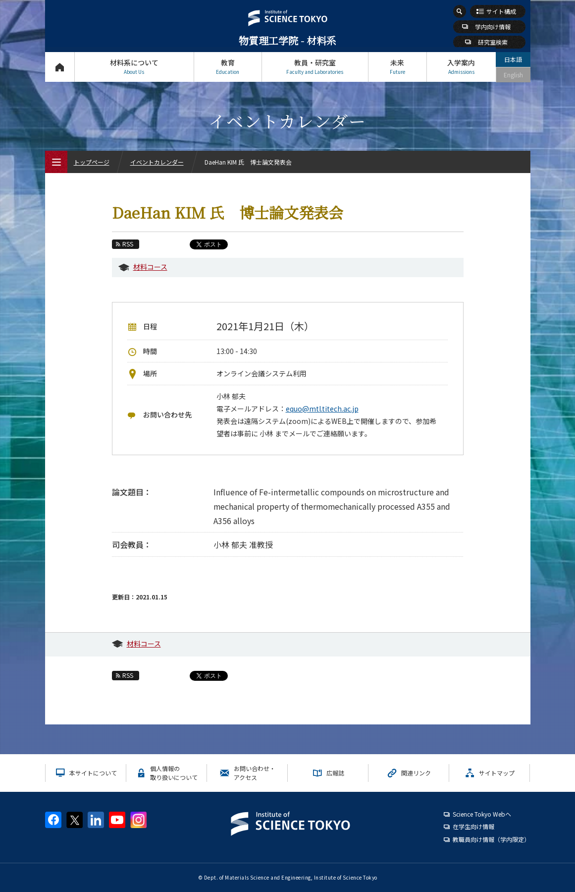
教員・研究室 (315, 67)
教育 (227, 67)
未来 (397, 67)
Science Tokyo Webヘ (482, 814)
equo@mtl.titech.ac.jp (322, 409)
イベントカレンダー (157, 162)
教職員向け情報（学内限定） (491, 839)
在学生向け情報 (473, 826)
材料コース (150, 267)
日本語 (513, 59)
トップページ (59, 67)
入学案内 (461, 67)
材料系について (134, 67)
